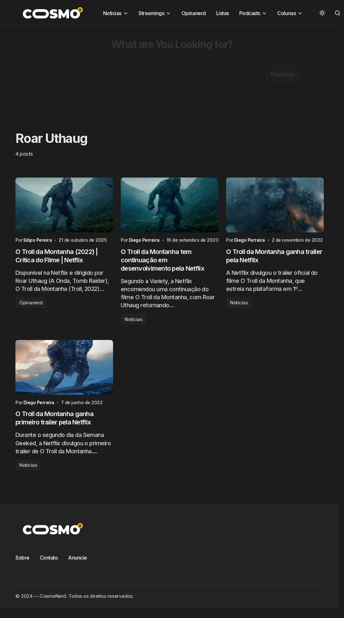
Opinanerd (31, 303)
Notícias (133, 319)
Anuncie (77, 557)
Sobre (22, 557)
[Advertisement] (162, 71)
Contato (49, 557)
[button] (322, 12)
